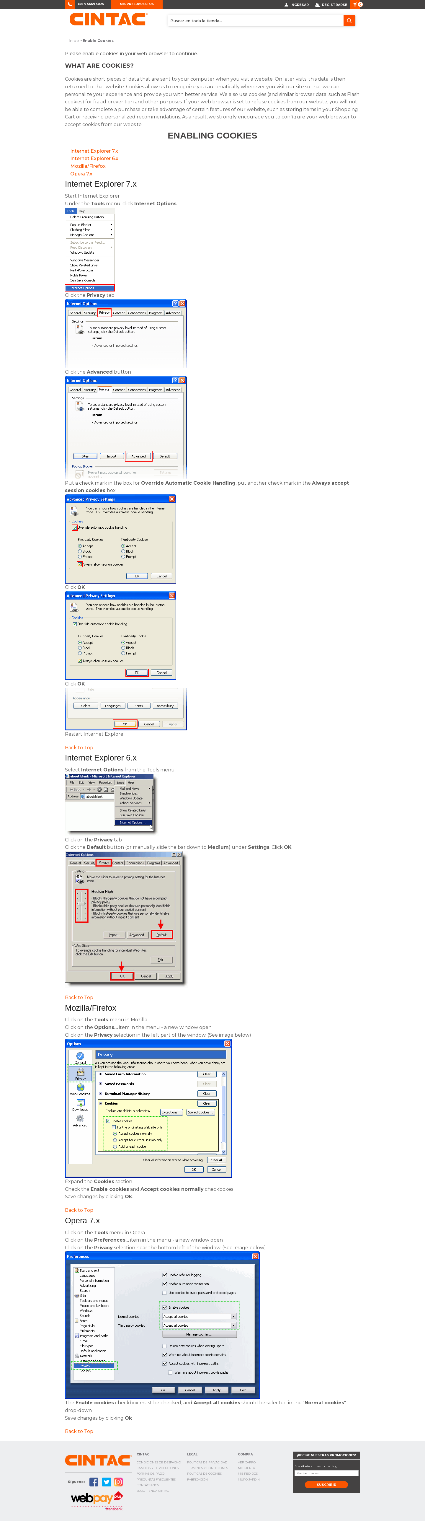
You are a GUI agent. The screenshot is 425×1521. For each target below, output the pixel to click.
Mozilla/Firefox (88, 166)
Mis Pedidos (248, 1474)
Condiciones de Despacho (159, 1462)
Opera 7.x (81, 173)
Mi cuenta (246, 1468)
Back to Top (79, 747)
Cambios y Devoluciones (158, 1468)
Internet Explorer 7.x (94, 151)
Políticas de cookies (204, 1474)
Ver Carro (247, 1462)
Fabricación (197, 1479)
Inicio (74, 40)
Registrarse (331, 5)
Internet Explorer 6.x (94, 158)
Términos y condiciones (207, 1468)
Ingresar (297, 5)
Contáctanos (148, 1485)
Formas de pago (150, 1474)
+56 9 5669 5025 (91, 4)
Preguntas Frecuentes (156, 1479)
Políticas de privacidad (207, 1462)
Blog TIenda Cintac (153, 1490)
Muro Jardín (249, 1479)
